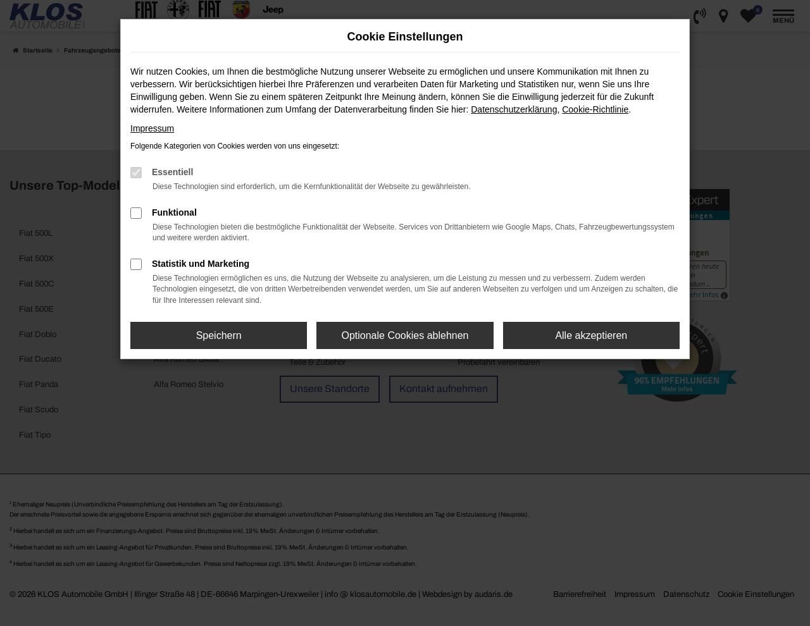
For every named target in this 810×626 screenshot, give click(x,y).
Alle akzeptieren (591, 335)
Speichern (219, 335)
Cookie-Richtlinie (595, 109)
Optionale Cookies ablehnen (404, 335)
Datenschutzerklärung (514, 109)
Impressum (152, 128)
